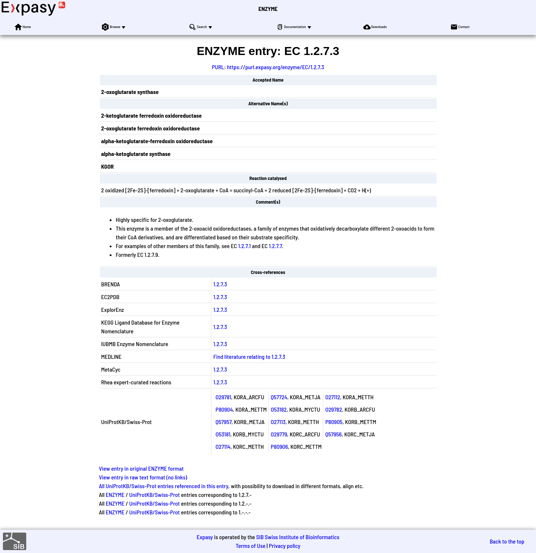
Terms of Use (251, 545)
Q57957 (224, 421)
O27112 (332, 396)
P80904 (224, 409)
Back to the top (507, 541)
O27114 (223, 446)
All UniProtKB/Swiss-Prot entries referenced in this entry (163, 485)
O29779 (279, 434)
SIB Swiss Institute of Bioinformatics (297, 536)
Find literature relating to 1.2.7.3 (249, 356)
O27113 (278, 421)
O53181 (223, 434)
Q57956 (333, 434)
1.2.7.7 (275, 245)
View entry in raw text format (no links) (143, 477)
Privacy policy (285, 545)
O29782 (333, 409)
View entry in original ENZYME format (141, 468)
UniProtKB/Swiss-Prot (154, 494)
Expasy (205, 536)
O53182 (279, 409)
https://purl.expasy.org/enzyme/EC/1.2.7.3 (275, 66)
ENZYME (267, 8)
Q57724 (279, 396)
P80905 (334, 421)
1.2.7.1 (244, 245)
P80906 (279, 446)
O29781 (223, 396)
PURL (218, 66)
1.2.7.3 (220, 284)
